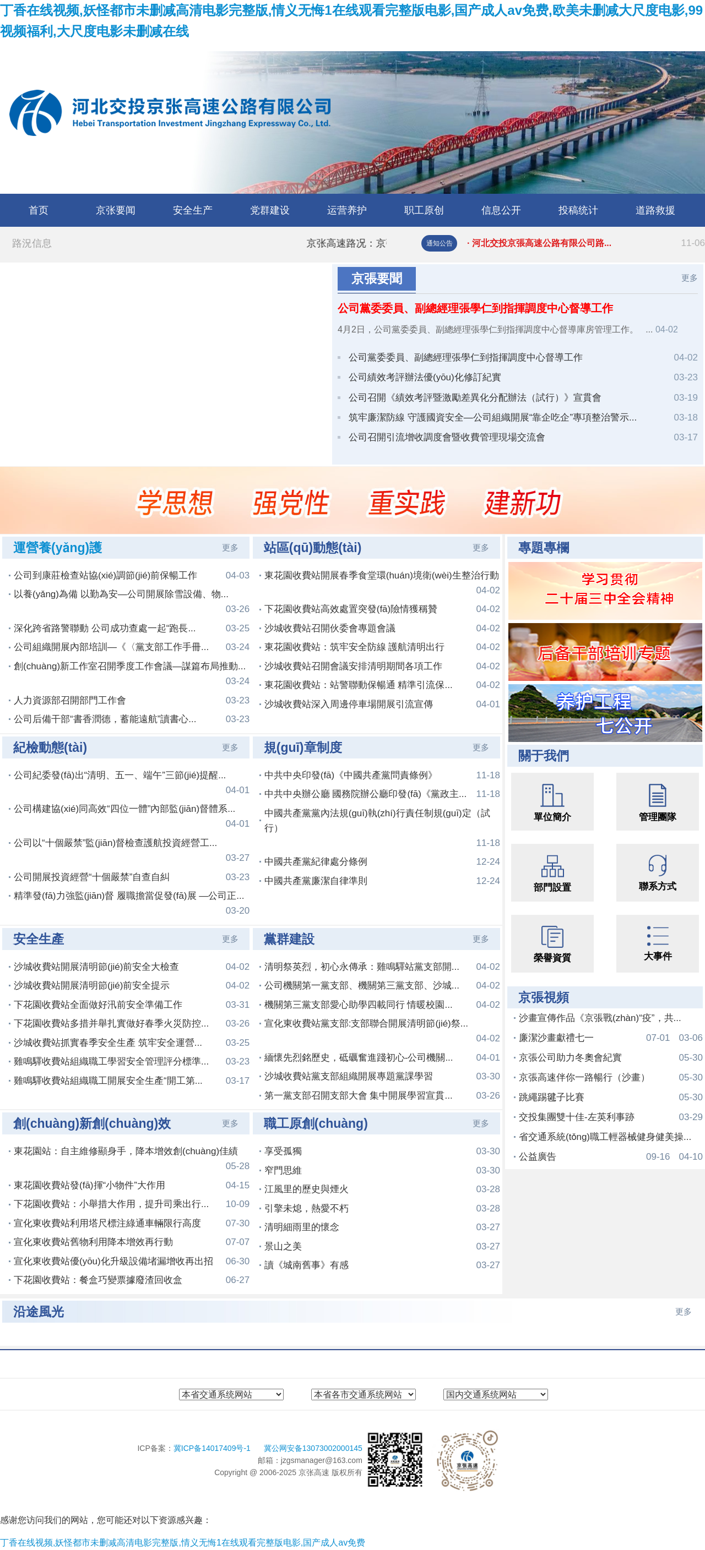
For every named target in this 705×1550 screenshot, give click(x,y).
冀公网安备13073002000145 (313, 1448)
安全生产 (193, 210)
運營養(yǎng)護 (57, 548)
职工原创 (424, 210)
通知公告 (439, 243)
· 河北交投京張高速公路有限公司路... (586, 243)
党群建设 (270, 210)
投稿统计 (578, 210)
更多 (689, 277)
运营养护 (347, 210)
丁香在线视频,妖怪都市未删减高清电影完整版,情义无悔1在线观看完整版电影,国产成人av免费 (182, 1542)
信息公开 (501, 210)
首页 (38, 210)
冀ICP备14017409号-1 (213, 1448)
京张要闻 (115, 210)
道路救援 (655, 210)
